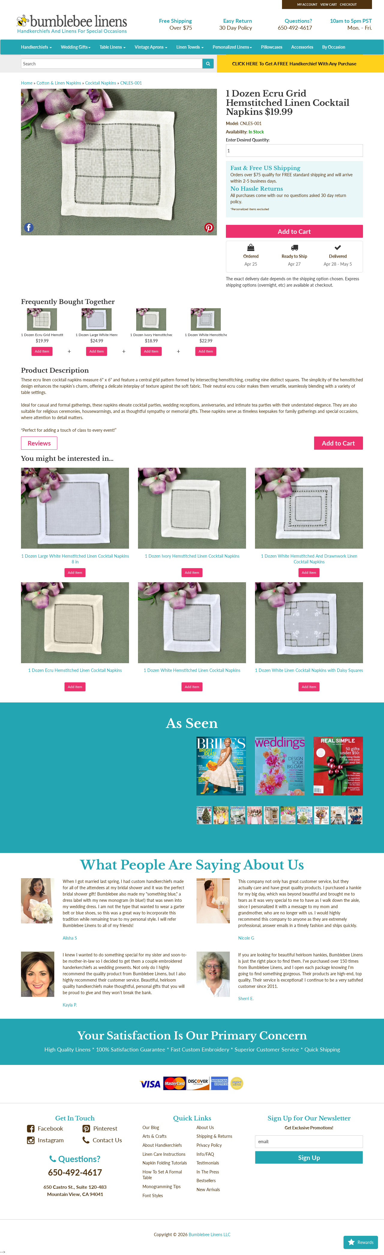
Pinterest (99, 1128)
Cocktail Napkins (100, 82)
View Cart (328, 4)
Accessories (302, 46)
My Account (307, 4)
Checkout (348, 4)
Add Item (42, 351)
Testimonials (207, 1162)
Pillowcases (271, 46)
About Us (205, 1127)
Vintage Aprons (151, 46)
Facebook (45, 1128)
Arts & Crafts (154, 1136)
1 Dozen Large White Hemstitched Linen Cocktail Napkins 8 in (75, 559)
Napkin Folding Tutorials (164, 1162)
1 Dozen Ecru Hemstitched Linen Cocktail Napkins (75, 670)
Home (26, 82)
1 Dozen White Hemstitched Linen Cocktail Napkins (192, 670)
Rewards (361, 1242)
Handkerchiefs (36, 46)
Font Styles (152, 1195)
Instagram (45, 1140)
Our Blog (150, 1127)
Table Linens (113, 46)
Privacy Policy (209, 1145)
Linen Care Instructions (163, 1154)
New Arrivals (208, 1189)
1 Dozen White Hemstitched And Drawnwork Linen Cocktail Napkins (309, 559)
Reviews (39, 443)
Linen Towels (190, 46)
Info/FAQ (205, 1154)
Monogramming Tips (161, 1186)
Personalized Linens (232, 46)
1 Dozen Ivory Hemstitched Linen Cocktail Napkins (192, 556)
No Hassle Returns (256, 189)
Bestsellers (206, 1180)
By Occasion (333, 46)
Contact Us (102, 1140)
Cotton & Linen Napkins (59, 82)
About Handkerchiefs (162, 1145)
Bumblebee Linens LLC (209, 1234)
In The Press (207, 1171)
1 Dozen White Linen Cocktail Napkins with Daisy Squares (309, 670)
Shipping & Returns (214, 1136)
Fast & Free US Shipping (265, 168)
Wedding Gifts (76, 46)
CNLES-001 (131, 82)
